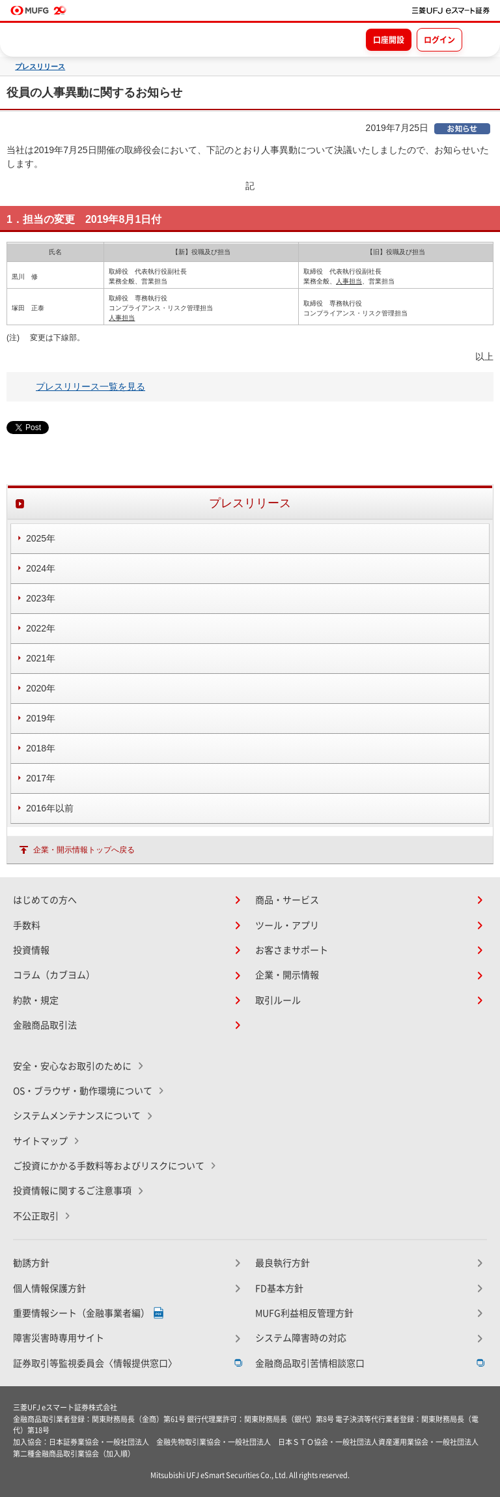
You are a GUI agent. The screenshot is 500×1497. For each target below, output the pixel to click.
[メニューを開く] (478, 39)
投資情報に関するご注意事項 (72, 1190)
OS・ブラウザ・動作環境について (82, 1091)
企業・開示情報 (287, 975)
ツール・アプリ (287, 925)
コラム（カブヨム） (54, 975)
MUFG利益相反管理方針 (304, 1313)
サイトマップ (40, 1141)
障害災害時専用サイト (58, 1338)
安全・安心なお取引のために (72, 1066)
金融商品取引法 (45, 1025)
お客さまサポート (291, 950)
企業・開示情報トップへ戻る (84, 849)
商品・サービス (287, 900)
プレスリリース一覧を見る (90, 386)
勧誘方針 (31, 1263)
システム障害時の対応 (300, 1338)
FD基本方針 (279, 1288)
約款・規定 (36, 1000)
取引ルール (278, 1000)
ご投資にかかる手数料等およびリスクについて (108, 1165)
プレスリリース (40, 66)
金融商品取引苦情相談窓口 (310, 1363)
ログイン (439, 40)
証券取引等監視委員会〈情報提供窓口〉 (95, 1363)
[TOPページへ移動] (451, 10)
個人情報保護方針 (49, 1288)
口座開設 (388, 40)
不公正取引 (36, 1216)
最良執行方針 (282, 1263)
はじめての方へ (45, 900)
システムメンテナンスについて (77, 1115)
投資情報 (31, 950)
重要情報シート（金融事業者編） (81, 1313)
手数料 (26, 925)
